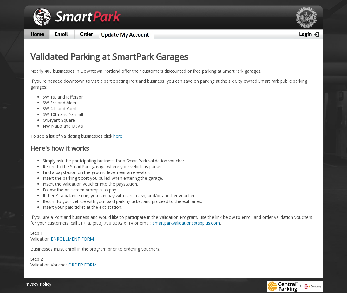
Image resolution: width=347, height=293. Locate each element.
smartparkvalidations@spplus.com (186, 223)
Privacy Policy (37, 284)
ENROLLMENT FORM (72, 239)
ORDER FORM (82, 265)
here (117, 136)
